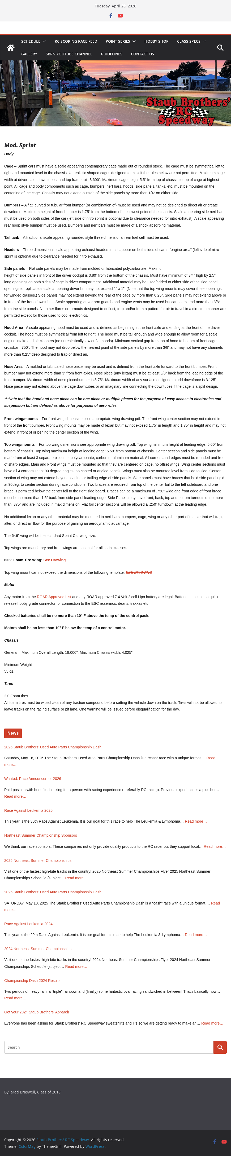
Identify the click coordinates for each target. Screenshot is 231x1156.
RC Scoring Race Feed (76, 41)
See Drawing (55, 560)
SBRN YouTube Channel (69, 53)
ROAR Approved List (54, 597)
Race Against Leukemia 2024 (28, 924)
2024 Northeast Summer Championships (37, 949)
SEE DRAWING (139, 572)
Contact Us (142, 53)
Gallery (29, 53)
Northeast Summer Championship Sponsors (40, 835)
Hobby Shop (156, 41)
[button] (43, 41)
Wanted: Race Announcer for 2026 (32, 778)
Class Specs (188, 41)
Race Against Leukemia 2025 (28, 810)
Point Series (118, 41)
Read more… (15, 796)
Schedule (30, 41)
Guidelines (111, 53)
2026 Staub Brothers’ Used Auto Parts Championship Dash (52, 747)
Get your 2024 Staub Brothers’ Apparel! (36, 1012)
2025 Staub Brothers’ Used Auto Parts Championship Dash (52, 892)
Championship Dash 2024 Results (32, 980)
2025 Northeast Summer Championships (37, 860)
